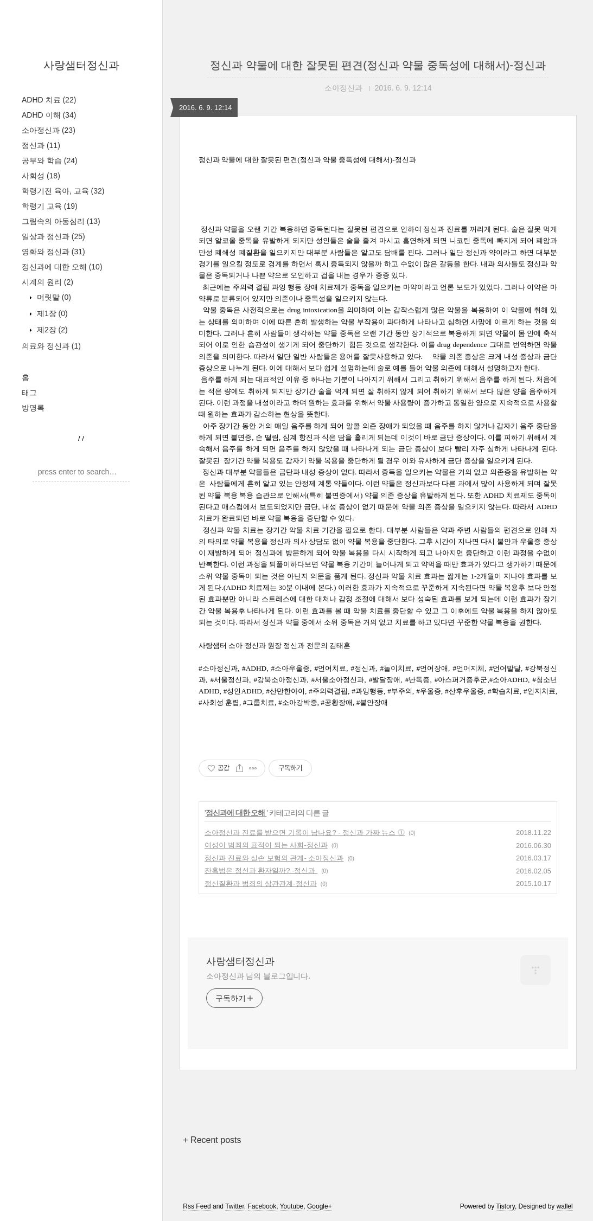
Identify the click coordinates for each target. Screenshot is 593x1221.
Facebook (262, 1206)
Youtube (292, 1206)
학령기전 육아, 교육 (63, 191)
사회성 (41, 175)
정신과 (41, 145)
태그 (29, 392)
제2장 (51, 329)
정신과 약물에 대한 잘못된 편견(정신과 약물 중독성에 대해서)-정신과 (378, 65)
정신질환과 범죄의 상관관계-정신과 (261, 883)
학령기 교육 (50, 206)
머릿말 (53, 297)
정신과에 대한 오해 (62, 266)
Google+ (319, 1206)
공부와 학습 (50, 160)
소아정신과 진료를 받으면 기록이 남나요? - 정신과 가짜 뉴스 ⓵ (305, 832)
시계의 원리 (47, 282)
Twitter (234, 1206)
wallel (565, 1206)
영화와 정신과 (53, 251)
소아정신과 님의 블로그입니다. (258, 976)
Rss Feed (197, 1206)
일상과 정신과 (53, 236)
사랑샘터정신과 (81, 65)
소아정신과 (48, 130)
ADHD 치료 (49, 99)
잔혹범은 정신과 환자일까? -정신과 (261, 870)
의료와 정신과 (51, 346)
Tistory (505, 1206)
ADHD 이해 (49, 115)
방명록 (33, 407)
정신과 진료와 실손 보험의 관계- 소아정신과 (274, 858)
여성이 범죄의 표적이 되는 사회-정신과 (266, 845)
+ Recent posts (212, 1140)
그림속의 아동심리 (61, 221)
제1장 (51, 313)
